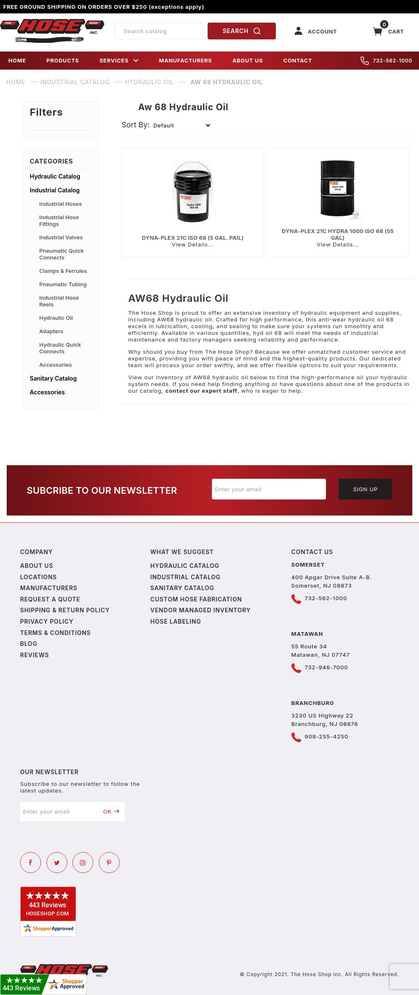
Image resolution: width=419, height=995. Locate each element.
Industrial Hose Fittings (59, 220)
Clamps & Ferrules (63, 270)
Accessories (55, 364)
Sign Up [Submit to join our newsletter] (365, 489)
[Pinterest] (109, 862)
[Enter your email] (269, 489)
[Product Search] (159, 31)
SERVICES (119, 60)
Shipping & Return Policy (65, 610)
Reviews (34, 654)
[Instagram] (82, 862)
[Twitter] (56, 862)
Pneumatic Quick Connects (61, 254)
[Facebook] (30, 862)
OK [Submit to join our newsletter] (111, 811)
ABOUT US (247, 60)
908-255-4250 (326, 736)
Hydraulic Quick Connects (60, 348)
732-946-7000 (326, 667)
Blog (28, 643)
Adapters (51, 331)
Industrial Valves (61, 237)
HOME (17, 60)
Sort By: (135, 124)
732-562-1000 (386, 61)
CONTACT (297, 60)
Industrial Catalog (55, 190)
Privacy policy (47, 621)
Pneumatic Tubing (63, 284)
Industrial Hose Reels (59, 301)
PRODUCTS (62, 60)
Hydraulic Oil (56, 317)
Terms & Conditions (55, 632)
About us (36, 565)
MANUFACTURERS (185, 60)
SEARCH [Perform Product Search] (242, 31)
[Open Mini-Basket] (388, 31)
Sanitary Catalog (53, 378)
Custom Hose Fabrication (196, 599)
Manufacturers (48, 587)
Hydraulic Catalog (55, 176)
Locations (38, 576)
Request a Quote (50, 599)
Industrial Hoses (60, 203)
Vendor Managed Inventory (200, 610)
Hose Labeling (175, 621)
